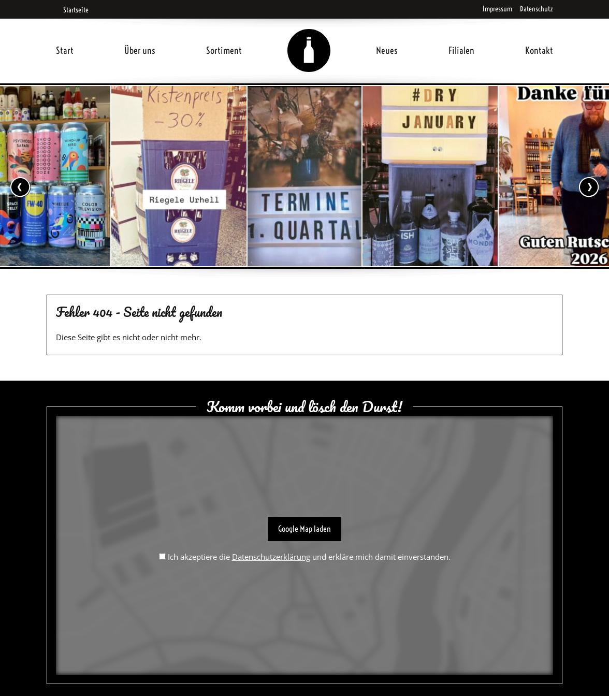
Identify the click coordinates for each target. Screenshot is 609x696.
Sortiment (224, 50)
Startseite (72, 10)
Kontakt (539, 50)
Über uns (139, 50)
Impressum (497, 8)
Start (65, 50)
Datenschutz (536, 8)
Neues (387, 50)
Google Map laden (304, 529)
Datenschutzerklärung (271, 557)
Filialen (461, 50)
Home (309, 38)
